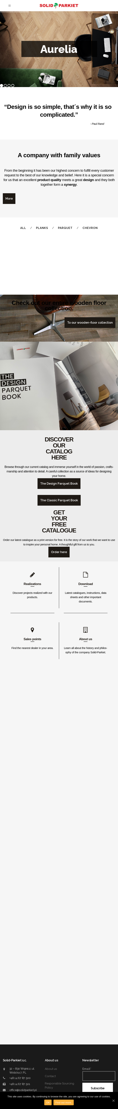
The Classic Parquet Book (59, 948)
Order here (59, 1000)
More (9, 198)
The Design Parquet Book (59, 931)
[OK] (113, 1100)
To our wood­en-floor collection (90, 770)
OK (48, 1102)
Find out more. (63, 1102)
